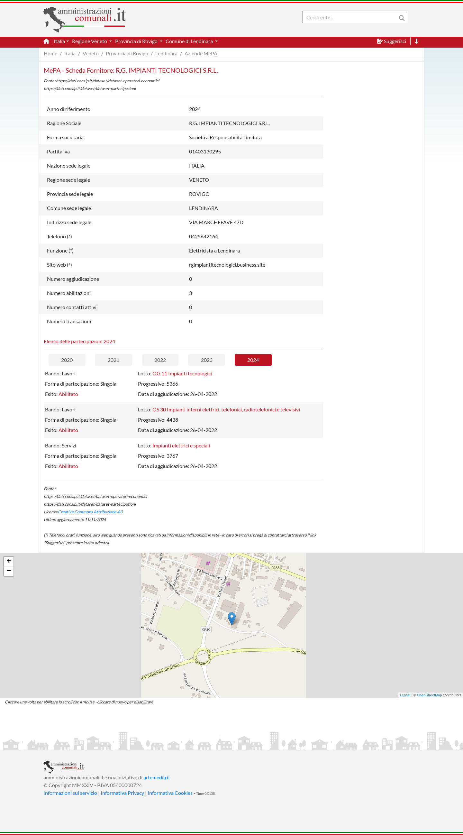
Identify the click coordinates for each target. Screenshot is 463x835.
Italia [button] (59, 41)
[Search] (351, 17)
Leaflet (405, 695)
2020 (67, 360)
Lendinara (166, 53)
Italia (70, 53)
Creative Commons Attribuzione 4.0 (90, 511)
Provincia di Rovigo (127, 53)
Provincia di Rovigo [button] (137, 41)
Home (50, 53)
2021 (113, 360)
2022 (160, 360)
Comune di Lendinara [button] (190, 41)
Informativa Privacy (122, 793)
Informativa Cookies (170, 793)
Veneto (91, 53)
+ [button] (9, 561)
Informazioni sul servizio (70, 793)
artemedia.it (156, 777)
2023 (207, 360)
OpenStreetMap (429, 695)
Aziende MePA (201, 53)
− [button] (9, 571)
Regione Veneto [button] (90, 41)
